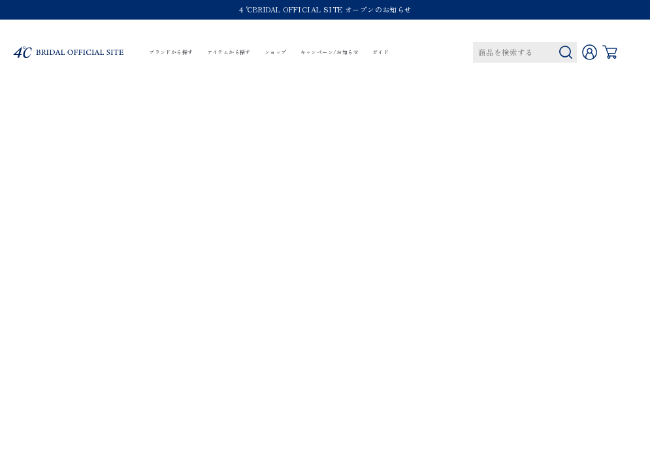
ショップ (276, 52)
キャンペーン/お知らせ (330, 52)
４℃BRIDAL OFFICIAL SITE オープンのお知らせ (325, 9)
